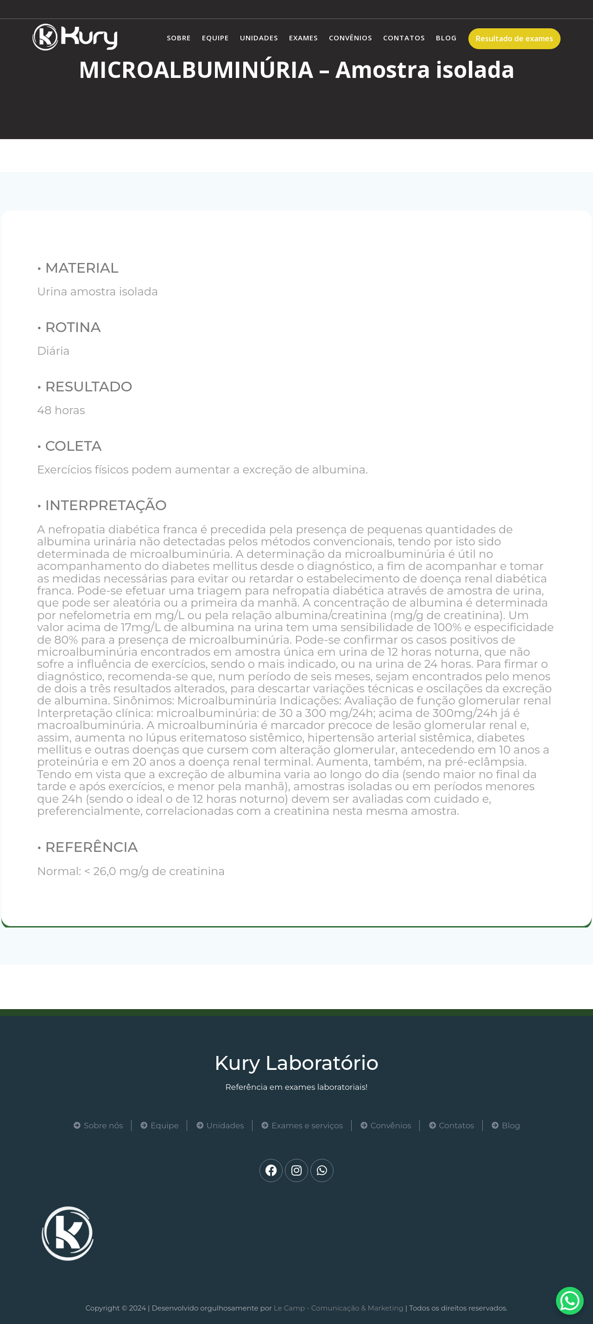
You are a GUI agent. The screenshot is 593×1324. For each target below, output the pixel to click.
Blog (446, 37)
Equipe (215, 37)
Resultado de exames (514, 38)
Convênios (350, 37)
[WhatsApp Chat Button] (570, 1301)
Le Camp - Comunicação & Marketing (339, 1308)
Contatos (404, 37)
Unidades (259, 37)
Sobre (179, 37)
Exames (303, 37)
